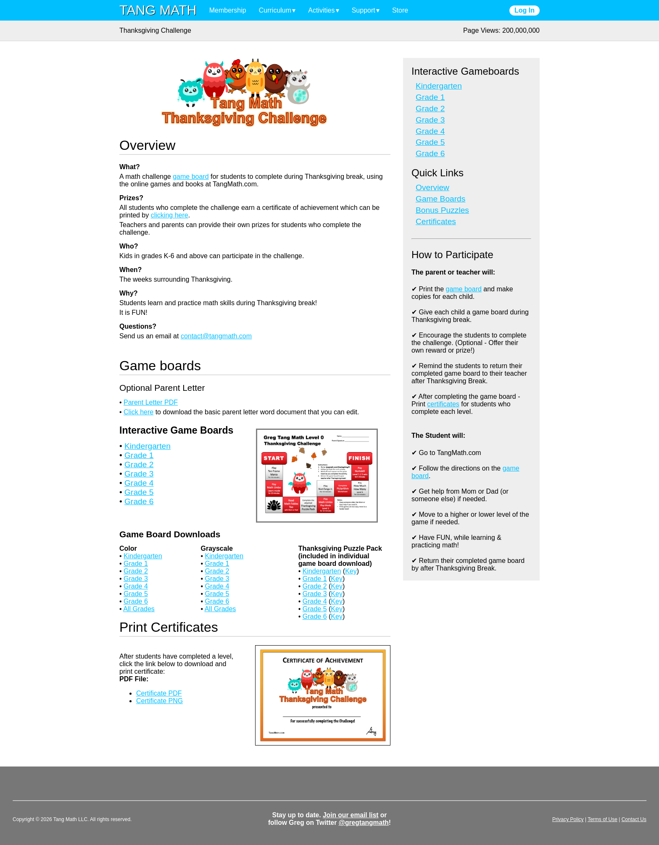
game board (190, 176)
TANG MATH (158, 10)
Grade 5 (138, 492)
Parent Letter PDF (151, 402)
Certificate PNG (159, 700)
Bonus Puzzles (442, 210)
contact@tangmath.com (216, 336)
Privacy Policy (568, 819)
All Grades (139, 608)
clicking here (169, 215)
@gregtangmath (364, 822)
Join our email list (351, 815)
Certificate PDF (159, 693)
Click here (138, 412)
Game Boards (440, 198)
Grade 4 (138, 483)
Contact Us (634, 819)
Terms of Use (602, 819)
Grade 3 (138, 473)
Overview (432, 187)
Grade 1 (138, 455)
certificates (443, 404)
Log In (524, 10)
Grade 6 (138, 501)
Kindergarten (147, 446)
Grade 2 (138, 464)
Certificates (436, 221)
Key (351, 571)
